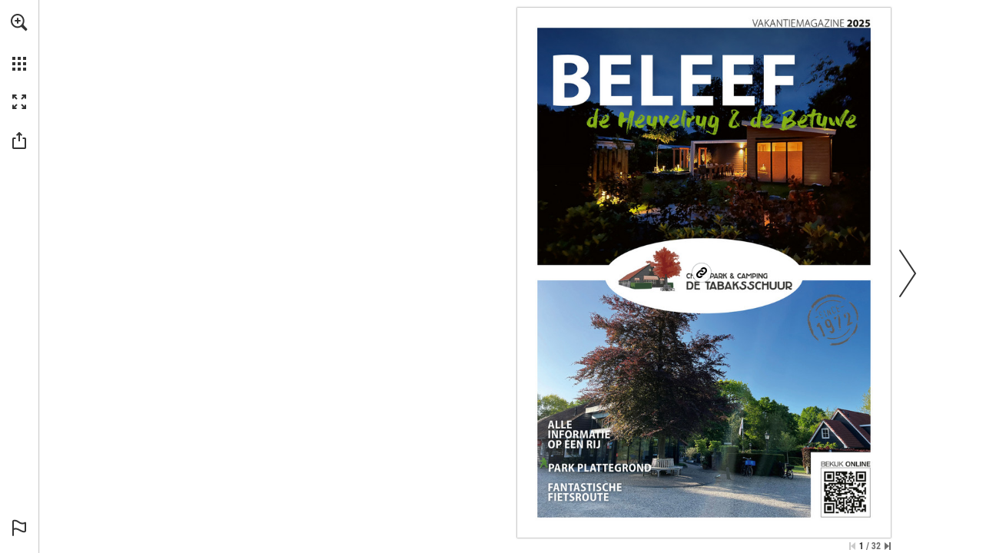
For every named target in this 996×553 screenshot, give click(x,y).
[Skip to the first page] (852, 546)
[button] (19, 22)
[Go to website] (702, 273)
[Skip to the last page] (888, 546)
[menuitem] (19, 42)
